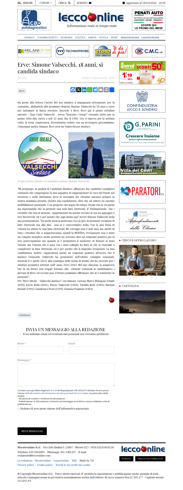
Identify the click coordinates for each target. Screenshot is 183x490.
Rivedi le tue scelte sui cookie (73, 464)
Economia (66, 37)
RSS (74, 460)
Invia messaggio (32, 431)
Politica (80, 37)
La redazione (25, 460)
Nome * (22, 343)
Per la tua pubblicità (150, 458)
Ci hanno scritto (47, 37)
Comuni (45, 2)
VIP (92, 460)
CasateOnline (150, 37)
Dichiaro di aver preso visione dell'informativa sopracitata (54, 408)
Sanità (92, 37)
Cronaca (29, 37)
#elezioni (24, 315)
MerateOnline (130, 37)
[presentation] (41, 419)
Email (71, 343)
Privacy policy (26, 464)
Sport (114, 37)
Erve (21, 90)
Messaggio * (24, 360)
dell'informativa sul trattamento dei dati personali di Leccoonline (56, 393)
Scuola (103, 37)
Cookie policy (45, 464)
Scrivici (126, 458)
